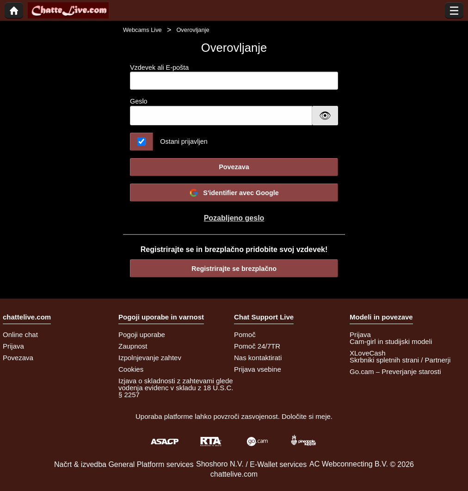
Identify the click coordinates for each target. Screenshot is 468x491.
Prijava (13, 346)
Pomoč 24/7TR (257, 346)
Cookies (130, 369)
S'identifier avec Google (233, 192)
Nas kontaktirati (258, 358)
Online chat (20, 334)
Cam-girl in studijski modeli (391, 341)
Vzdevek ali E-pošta (234, 77)
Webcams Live (142, 29)
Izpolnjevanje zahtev (149, 358)
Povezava (234, 167)
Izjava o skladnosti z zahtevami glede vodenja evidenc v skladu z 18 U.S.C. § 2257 (175, 388)
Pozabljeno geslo (234, 218)
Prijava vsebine (257, 369)
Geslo (139, 101)
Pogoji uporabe (141, 334)
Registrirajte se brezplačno (234, 268)
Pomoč (245, 334)
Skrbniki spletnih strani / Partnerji (400, 360)
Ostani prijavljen (183, 141)
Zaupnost (133, 346)
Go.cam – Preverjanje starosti (395, 371)
